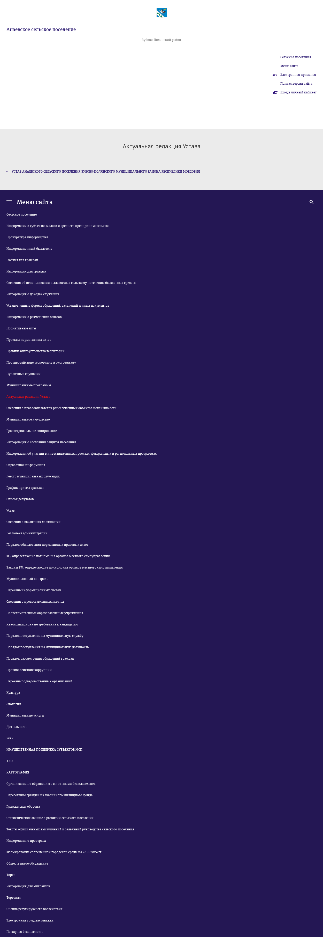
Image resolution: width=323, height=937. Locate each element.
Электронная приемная (298, 75)
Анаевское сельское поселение (41, 29)
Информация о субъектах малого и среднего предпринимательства (57, 226)
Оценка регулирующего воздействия (34, 909)
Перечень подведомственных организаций (39, 681)
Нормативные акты (21, 328)
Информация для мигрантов (28, 886)
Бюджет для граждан (22, 260)
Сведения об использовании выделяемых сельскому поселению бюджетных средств (71, 283)
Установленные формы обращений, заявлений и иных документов (57, 305)
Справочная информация (25, 465)
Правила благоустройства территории (35, 351)
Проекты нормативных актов (28, 340)
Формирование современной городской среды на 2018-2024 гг (54, 852)
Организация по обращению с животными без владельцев (51, 784)
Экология (13, 704)
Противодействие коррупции (29, 670)
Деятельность (16, 727)
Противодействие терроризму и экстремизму (41, 362)
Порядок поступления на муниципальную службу (44, 636)
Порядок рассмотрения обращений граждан (40, 658)
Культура (13, 693)
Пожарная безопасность (24, 932)
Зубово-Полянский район (161, 40)
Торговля (13, 897)
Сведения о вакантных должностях (33, 522)
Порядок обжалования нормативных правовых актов (47, 545)
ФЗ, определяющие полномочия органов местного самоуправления (58, 556)
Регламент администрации (27, 533)
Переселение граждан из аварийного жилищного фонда (49, 795)
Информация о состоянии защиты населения (41, 442)
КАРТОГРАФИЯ (17, 772)
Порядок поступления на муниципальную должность (47, 647)
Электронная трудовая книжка (29, 920)
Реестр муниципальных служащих (33, 476)
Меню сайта (289, 66)
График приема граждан (25, 488)
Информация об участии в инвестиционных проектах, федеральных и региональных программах (81, 453)
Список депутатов (20, 499)
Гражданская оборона (23, 806)
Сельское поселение (21, 214)
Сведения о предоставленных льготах (35, 601)
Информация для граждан (26, 271)
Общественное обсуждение (27, 863)
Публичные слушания (23, 374)
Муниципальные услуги (25, 715)
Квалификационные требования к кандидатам (42, 624)
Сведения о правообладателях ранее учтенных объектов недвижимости (61, 408)
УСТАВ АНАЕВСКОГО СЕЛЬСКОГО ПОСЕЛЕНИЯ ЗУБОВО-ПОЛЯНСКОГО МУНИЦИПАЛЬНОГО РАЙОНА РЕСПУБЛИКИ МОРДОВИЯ (106, 171)
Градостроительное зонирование (31, 431)
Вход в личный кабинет (298, 92)
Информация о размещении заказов (34, 317)
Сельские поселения (295, 57)
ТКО (9, 761)
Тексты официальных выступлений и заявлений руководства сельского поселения (70, 829)
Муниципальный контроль (27, 579)
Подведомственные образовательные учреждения (44, 613)
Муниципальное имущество (28, 419)
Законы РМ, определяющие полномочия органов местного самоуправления (64, 567)
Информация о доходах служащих (32, 294)
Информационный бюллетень (29, 248)
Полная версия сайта (296, 83)
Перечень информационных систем (33, 590)
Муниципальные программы (28, 385)
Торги (11, 875)
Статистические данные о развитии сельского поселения (50, 818)
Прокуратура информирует (27, 237)
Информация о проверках (26, 841)
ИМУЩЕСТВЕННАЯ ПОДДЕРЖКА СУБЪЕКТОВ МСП (44, 749)
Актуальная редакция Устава (28, 397)
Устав (10, 510)
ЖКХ (9, 738)
